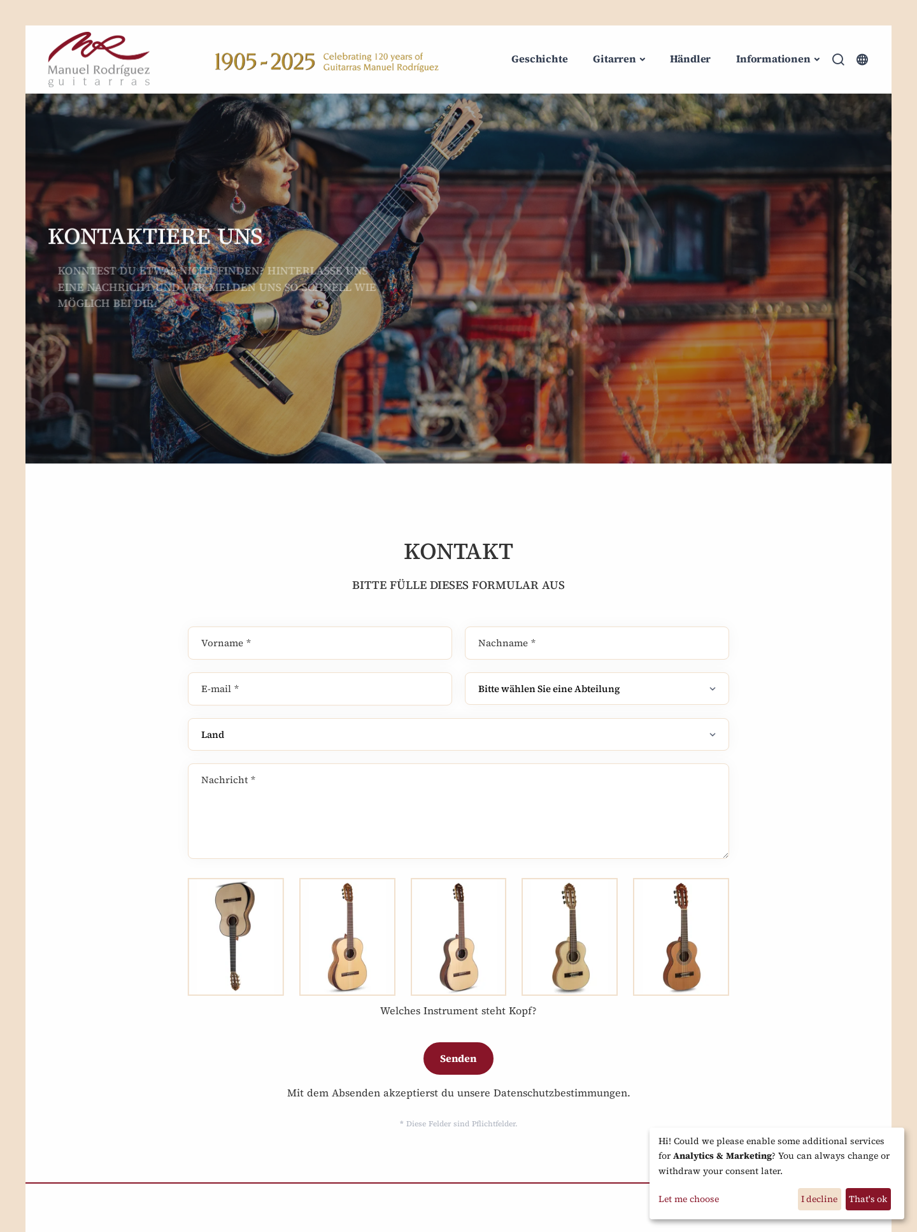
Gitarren (614, 59)
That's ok (868, 1199)
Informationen (773, 59)
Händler (690, 59)
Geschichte (539, 59)
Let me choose (688, 1199)
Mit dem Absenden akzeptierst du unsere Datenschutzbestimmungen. (458, 1093)
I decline (819, 1199)
